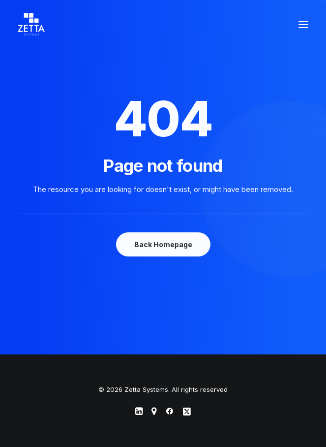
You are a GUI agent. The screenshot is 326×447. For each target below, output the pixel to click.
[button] (303, 24)
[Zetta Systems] (31, 24)
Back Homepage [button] (163, 244)
